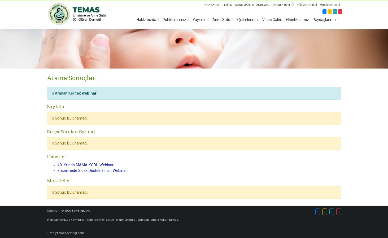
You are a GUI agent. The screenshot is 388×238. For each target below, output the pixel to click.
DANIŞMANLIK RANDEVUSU (252, 4)
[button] (317, 212)
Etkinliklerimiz (297, 20)
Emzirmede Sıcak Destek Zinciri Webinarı (93, 170)
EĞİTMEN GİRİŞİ (307, 4)
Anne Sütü (221, 20)
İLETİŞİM (226, 4)
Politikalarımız (174, 20)
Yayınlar (199, 20)
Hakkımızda (146, 20)
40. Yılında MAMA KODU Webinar (86, 165)
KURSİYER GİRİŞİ (329, 4)
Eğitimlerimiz (248, 20)
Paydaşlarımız (325, 20)
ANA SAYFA (211, 4)
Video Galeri (272, 20)
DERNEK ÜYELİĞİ (283, 4)
